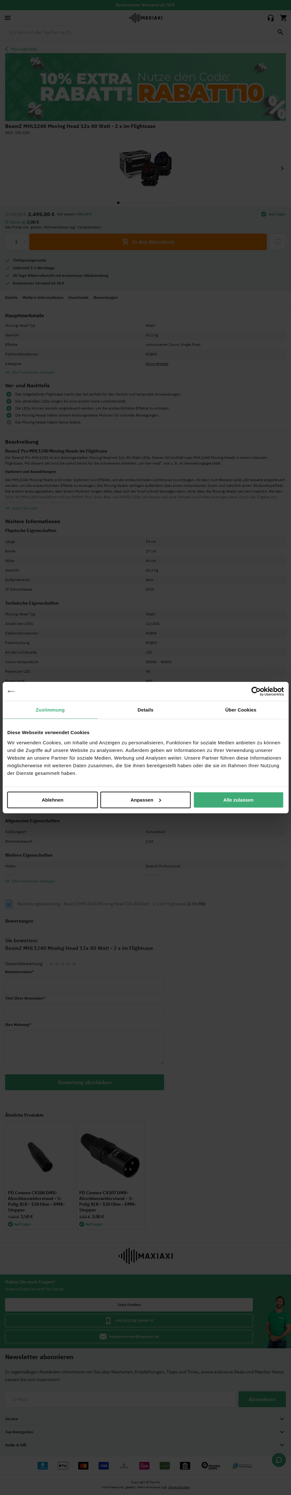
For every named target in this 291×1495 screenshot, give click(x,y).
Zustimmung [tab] (50, 709)
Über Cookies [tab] (240, 709)
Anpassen (145, 799)
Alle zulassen (238, 799)
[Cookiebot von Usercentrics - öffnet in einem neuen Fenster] (256, 691)
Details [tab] (146, 709)
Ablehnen (52, 799)
